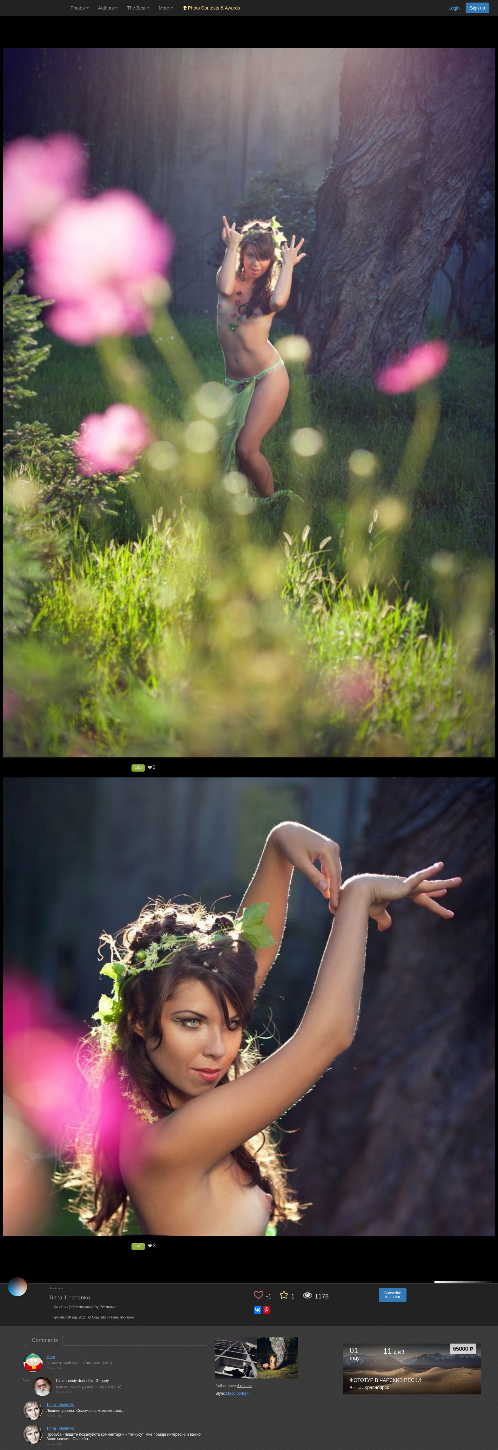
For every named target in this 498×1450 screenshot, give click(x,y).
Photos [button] (80, 8)
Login (454, 8)
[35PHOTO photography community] (34, 8)
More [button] (166, 8)
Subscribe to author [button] (392, 1295)
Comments (45, 1340)
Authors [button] (108, 8)
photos (244, 1386)
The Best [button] (138, 8)
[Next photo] (491, 631)
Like (138, 767)
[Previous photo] (6, 631)
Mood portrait (237, 1393)
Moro (50, 1357)
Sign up (477, 8)
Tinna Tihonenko (69, 1298)
